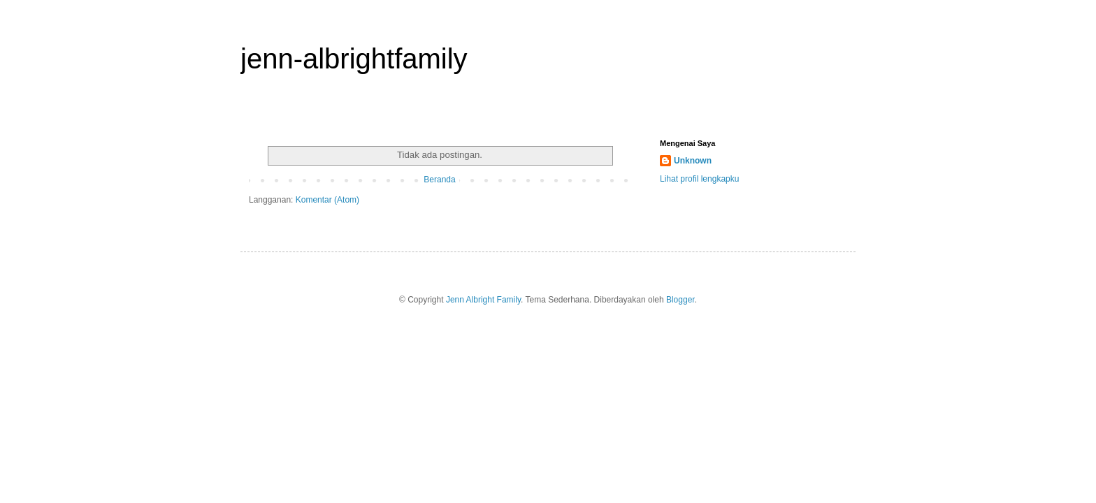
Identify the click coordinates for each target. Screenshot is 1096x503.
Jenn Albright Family (483, 300)
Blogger (680, 300)
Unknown (693, 161)
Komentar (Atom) (327, 200)
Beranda (439, 179)
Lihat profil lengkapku (699, 179)
